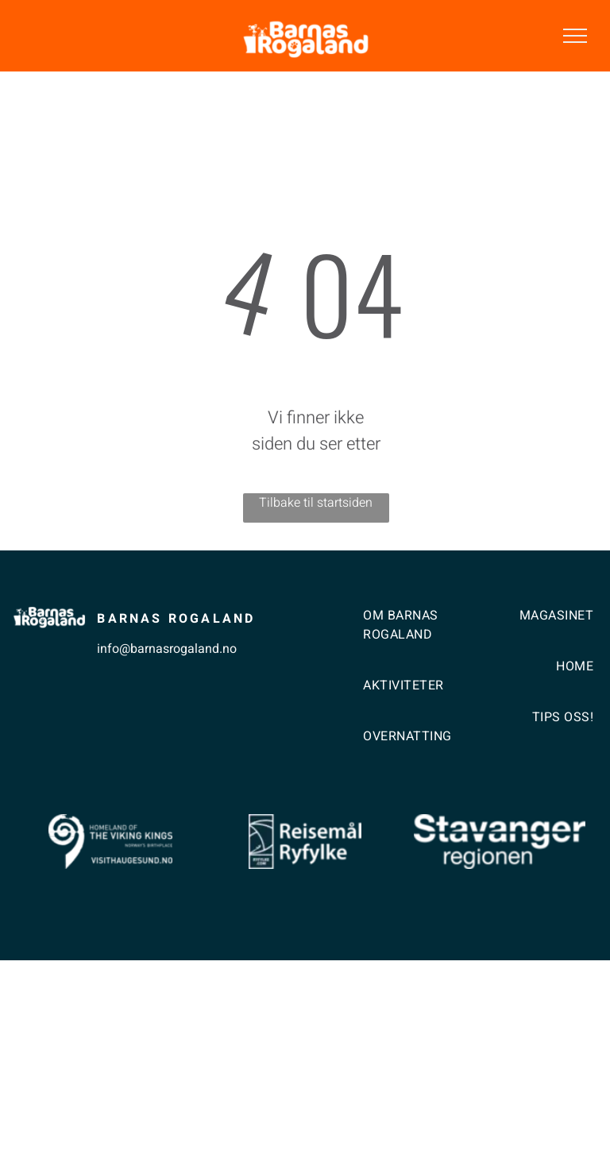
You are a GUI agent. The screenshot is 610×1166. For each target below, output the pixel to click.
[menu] (575, 35)
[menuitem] (417, 641)
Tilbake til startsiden (316, 502)
